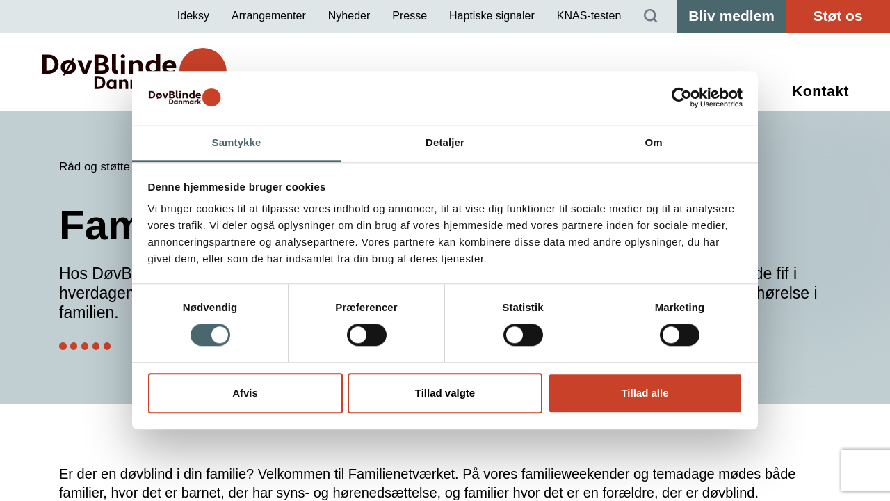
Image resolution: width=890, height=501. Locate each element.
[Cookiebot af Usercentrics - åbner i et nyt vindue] (682, 98)
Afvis (245, 393)
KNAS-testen (589, 16)
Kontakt (820, 91)
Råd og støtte (94, 166)
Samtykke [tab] (236, 142)
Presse (409, 16)
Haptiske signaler (492, 16)
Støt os (837, 16)
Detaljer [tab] (445, 142)
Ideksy (193, 16)
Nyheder (349, 16)
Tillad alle (644, 393)
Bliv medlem (731, 16)
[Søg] (651, 16)
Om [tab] (653, 142)
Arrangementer (269, 16)
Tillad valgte (445, 393)
